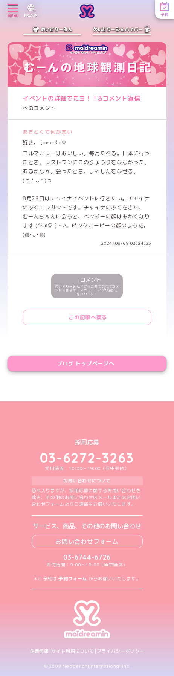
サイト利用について (73, 651)
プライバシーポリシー (120, 651)
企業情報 (39, 651)
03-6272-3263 (87, 457)
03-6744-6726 (87, 557)
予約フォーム (72, 578)
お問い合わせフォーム (87, 541)
